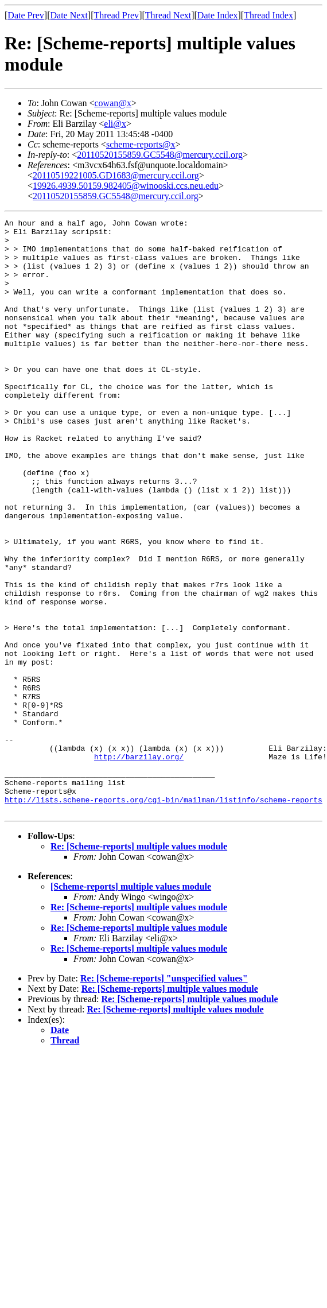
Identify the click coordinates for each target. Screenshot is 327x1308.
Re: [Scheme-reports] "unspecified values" (164, 1097)
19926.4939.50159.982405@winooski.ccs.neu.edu (126, 186)
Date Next (69, 15)
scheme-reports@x (140, 144)
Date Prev (25, 15)
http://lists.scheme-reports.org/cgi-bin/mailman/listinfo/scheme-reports (163, 916)
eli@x (115, 124)
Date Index (217, 15)
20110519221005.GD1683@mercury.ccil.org (116, 175)
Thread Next (168, 15)
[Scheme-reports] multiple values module (130, 1005)
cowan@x (112, 103)
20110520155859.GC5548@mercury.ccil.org (160, 155)
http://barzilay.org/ (139, 865)
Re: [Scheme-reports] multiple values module (138, 965)
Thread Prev (116, 15)
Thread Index (268, 15)
